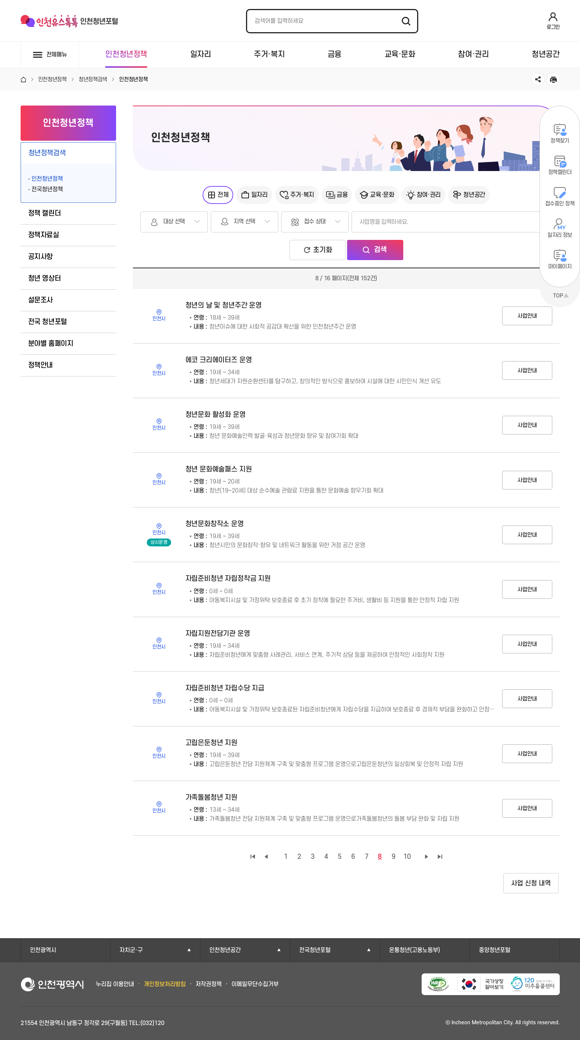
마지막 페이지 (440, 857)
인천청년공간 (225, 950)
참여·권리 (473, 54)
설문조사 (40, 300)
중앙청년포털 (494, 950)
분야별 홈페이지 (50, 344)
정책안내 (40, 365)
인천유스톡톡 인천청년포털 (69, 21)
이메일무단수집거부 (255, 984)
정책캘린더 (559, 172)
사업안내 (527, 316)
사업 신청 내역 (531, 883)
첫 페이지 (253, 857)
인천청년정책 (126, 54)
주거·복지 (269, 54)
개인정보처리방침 (165, 984)
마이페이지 (559, 266)
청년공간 (545, 54)
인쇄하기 (553, 79)
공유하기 (538, 79)
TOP (558, 296)
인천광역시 (43, 950)
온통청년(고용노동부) (414, 950)
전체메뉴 (56, 54)
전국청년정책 (47, 189)
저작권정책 (208, 984)
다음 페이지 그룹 (426, 857)
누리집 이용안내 (115, 984)
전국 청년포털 (47, 322)
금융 (334, 54)
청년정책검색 (47, 153)
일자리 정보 (559, 235)
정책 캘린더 (44, 213)
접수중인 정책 (559, 204)
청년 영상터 (44, 279)
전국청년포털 (315, 950)
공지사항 (40, 257)
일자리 (200, 54)
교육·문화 (400, 54)
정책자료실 (43, 235)
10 (407, 856)
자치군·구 (131, 950)
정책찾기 (559, 141)
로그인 (553, 27)
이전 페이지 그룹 (266, 857)
